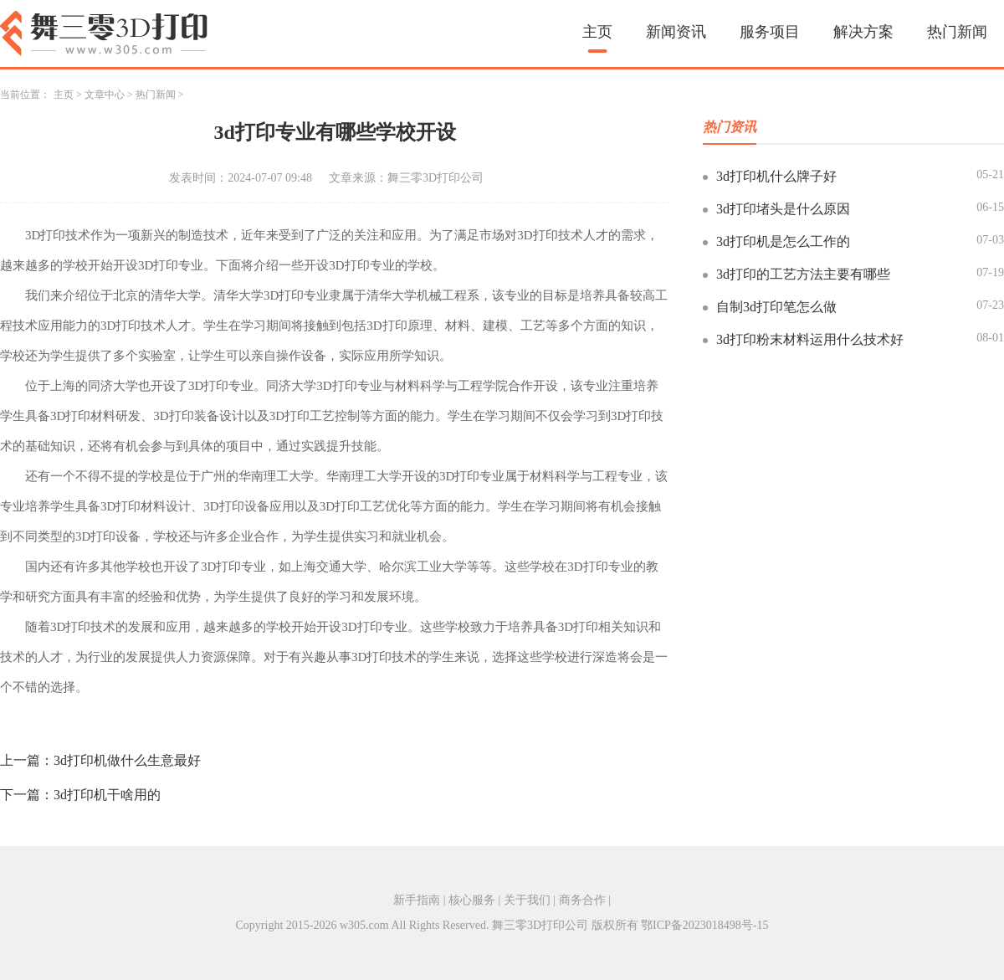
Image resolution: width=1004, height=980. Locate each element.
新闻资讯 (676, 31)
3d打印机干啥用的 (107, 795)
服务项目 (770, 31)
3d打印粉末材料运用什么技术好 (810, 339)
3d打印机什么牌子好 (776, 176)
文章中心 (105, 94)
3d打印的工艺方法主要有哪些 (803, 274)
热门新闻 (957, 31)
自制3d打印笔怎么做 (776, 307)
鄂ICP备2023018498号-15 (704, 925)
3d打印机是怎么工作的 (783, 241)
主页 (597, 31)
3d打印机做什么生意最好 (127, 760)
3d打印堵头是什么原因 (783, 209)
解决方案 (863, 31)
